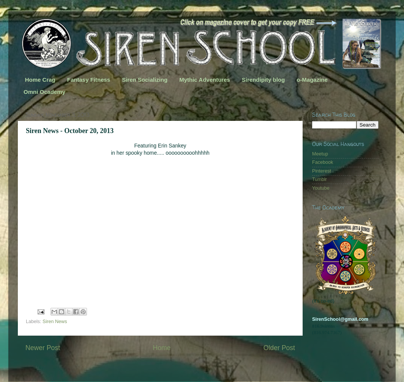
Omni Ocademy (44, 92)
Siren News (55, 321)
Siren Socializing (144, 79)
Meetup (320, 154)
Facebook (322, 162)
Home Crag (40, 79)
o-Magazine (312, 79)
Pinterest (321, 171)
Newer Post (42, 348)
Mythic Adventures (204, 79)
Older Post (279, 348)
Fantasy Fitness (88, 79)
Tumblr (319, 179)
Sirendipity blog (263, 79)
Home (161, 348)
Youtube (321, 188)
